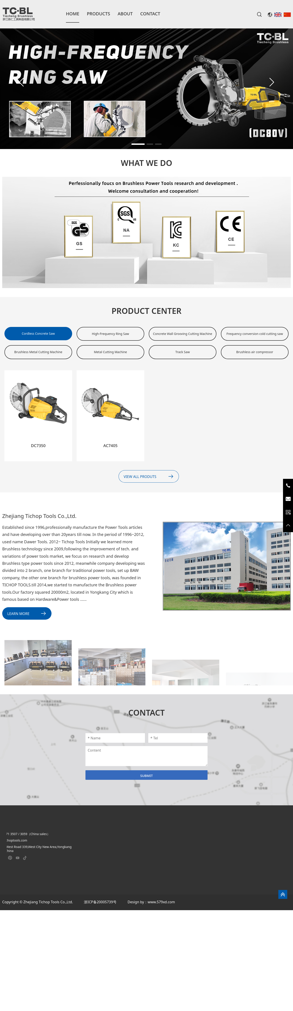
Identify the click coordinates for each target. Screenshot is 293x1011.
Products (98, 14)
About (125, 14)
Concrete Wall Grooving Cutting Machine (182, 334)
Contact (150, 14)
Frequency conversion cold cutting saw (254, 334)
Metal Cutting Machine (110, 352)
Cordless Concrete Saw (38, 333)
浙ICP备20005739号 (100, 902)
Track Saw (182, 352)
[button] (271, 82)
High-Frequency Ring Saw (110, 334)
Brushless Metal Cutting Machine (38, 352)
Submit (146, 775)
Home (72, 14)
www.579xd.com (161, 902)
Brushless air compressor (254, 352)
